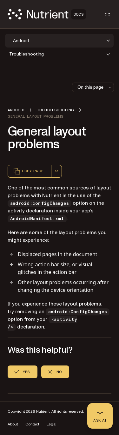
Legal (51, 424)
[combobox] (56, 171)
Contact (32, 424)
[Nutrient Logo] (47, 14)
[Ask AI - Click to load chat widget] (100, 416)
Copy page (28, 171)
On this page (94, 87)
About (13, 424)
